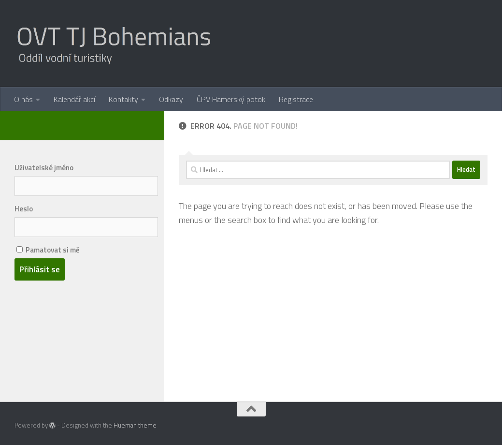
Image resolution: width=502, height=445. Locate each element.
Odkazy (171, 99)
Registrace (296, 99)
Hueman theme (135, 425)
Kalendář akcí (74, 99)
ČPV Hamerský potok (231, 99)
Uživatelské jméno (43, 167)
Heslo (23, 208)
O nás (23, 99)
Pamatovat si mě (48, 249)
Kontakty (123, 99)
